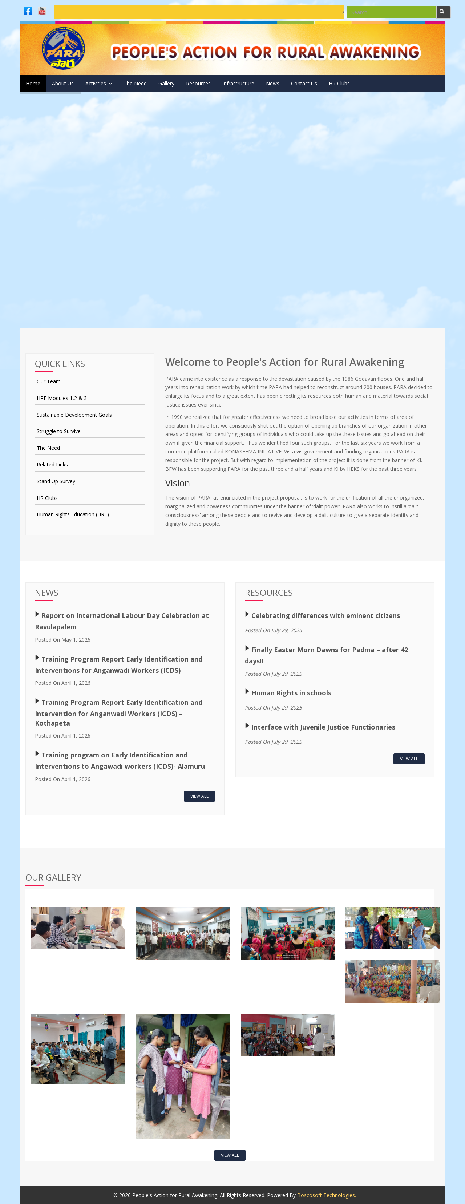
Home (33, 83)
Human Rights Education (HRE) (73, 514)
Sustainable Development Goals (74, 414)
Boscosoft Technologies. (326, 1195)
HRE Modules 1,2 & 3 (62, 398)
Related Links (52, 464)
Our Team (49, 381)
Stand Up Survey (56, 481)
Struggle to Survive (59, 431)
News (323, 83)
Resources (234, 83)
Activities (113, 83)
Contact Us (362, 83)
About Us (70, 83)
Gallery (195, 83)
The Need (157, 83)
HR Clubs (404, 83)
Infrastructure (282, 83)
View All (199, 796)
